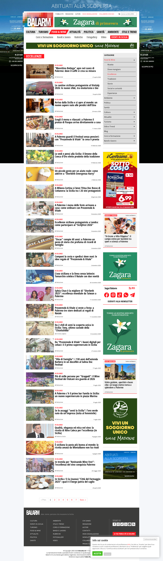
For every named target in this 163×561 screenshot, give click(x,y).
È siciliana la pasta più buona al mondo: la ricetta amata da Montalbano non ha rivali (77, 446)
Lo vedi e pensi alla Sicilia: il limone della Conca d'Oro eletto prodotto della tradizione (77, 155)
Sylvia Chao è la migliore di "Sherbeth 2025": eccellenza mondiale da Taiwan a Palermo (75, 293)
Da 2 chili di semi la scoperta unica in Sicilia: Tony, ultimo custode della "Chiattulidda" (74, 327)
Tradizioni (112, 79)
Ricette (110, 64)
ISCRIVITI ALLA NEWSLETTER (120, 301)
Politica (107, 102)
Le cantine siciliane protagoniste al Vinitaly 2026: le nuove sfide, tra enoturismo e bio (77, 87)
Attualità (107, 117)
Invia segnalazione (91, 534)
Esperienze (112, 93)
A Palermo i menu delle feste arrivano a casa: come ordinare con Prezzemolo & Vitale (75, 207)
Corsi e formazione (44, 37)
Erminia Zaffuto (61, 334)
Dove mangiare (114, 69)
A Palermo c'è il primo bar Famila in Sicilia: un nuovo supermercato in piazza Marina (77, 395)
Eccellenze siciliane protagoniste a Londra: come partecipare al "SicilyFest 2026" (76, 223)
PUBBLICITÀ (59, 14)
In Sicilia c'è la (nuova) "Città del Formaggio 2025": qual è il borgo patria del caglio (77, 480)
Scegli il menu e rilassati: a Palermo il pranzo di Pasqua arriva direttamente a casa (78, 121)
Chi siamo (87, 521)
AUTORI (77, 14)
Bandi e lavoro (64, 37)
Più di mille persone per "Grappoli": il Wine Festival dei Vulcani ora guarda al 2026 (77, 378)
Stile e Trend (109, 126)
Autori (85, 527)
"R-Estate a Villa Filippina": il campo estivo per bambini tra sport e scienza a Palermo (118, 239)
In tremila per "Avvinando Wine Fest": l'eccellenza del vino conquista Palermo (75, 463)
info (128, 544)
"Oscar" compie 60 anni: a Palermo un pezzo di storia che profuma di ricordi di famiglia (75, 242)
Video (103, 37)
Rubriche (78, 37)
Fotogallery (92, 37)
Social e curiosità (115, 88)
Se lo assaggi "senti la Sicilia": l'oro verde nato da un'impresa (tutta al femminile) (76, 412)
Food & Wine (109, 60)
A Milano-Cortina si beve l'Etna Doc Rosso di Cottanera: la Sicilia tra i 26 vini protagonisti (78, 189)
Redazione (59, 77)
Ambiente (108, 98)
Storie (110, 83)
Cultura (107, 112)
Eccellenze (112, 74)
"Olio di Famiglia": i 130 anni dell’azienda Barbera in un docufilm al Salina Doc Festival (76, 361)
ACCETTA (97, 553)
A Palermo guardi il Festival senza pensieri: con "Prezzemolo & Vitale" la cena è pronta (77, 138)
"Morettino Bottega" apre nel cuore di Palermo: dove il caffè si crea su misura (75, 69)
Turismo (107, 121)
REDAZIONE (69, 14)
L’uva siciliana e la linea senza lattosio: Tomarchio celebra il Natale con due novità (77, 275)
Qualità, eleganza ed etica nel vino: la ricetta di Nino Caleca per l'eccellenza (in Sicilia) (76, 430)
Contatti (86, 530)
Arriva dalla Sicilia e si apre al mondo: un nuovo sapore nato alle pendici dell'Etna (76, 104)
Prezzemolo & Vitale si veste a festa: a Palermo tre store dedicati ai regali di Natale (74, 310)
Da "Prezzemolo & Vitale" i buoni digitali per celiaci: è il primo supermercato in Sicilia (78, 343)
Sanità (106, 107)
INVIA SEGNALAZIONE (89, 14)
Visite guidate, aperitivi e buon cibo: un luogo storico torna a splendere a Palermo (119, 385)
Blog (106, 131)
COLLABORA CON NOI (106, 14)
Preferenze (107, 554)
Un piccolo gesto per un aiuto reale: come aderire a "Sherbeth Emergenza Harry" (76, 172)
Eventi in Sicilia (36, 524)
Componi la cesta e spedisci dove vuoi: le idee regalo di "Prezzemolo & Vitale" (76, 258)
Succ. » (83, 500)
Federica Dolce (61, 436)
